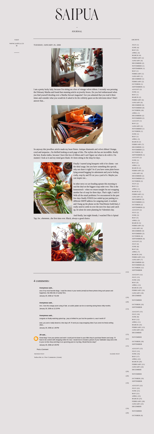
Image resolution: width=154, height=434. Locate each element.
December (136, 63)
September (137, 68)
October (136, 84)
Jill (40, 335)
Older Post (115, 354)
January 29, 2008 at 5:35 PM (49, 345)
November (137, 66)
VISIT (16, 43)
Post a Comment (42, 349)
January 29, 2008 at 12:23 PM (49, 309)
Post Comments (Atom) (53, 357)
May (134, 50)
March (135, 55)
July (134, 45)
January (136, 61)
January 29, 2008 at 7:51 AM (49, 296)
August (135, 89)
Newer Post (39, 354)
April (134, 53)
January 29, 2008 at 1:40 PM (49, 328)
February (136, 58)
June (134, 47)
